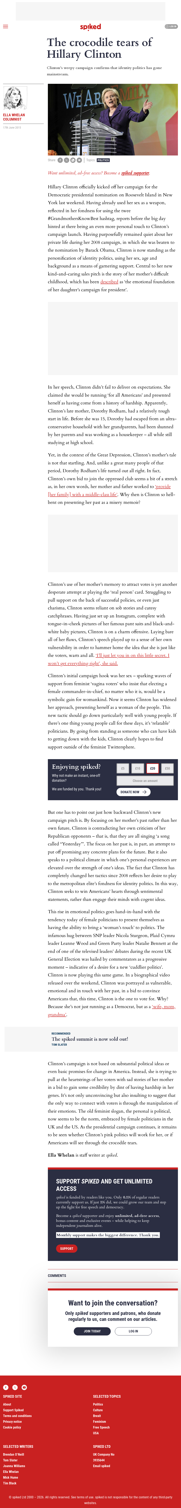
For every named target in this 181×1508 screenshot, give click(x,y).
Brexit (97, 1416)
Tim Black (9, 1483)
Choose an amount (145, 781)
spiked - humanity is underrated (90, 27)
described (109, 282)
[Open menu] (5, 26)
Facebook (5, 1387)
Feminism (99, 1422)
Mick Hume (10, 1477)
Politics (103, 160)
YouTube (24, 1387)
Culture (98, 1410)
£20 (152, 768)
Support (66, 1249)
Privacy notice (12, 1422)
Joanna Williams (14, 1466)
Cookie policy (12, 1427)
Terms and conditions (17, 1416)
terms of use (85, 1497)
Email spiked (101, 1466)
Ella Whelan (11, 1472)
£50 (167, 768)
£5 (123, 768)
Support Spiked (13, 1410)
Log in (170, 26)
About (7, 1404)
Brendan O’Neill (13, 1454)
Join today (92, 1331)
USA (96, 1433)
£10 (137, 768)
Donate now (130, 792)
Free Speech (101, 1427)
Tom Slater (10, 1460)
